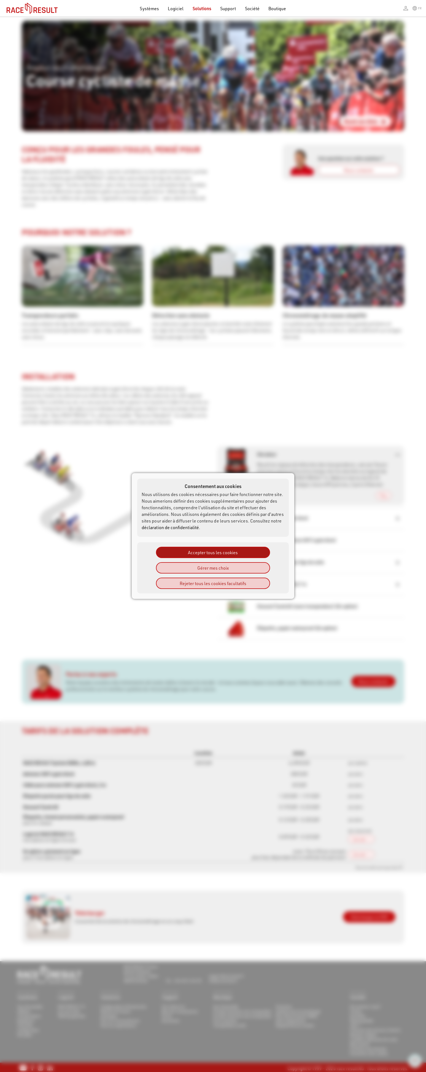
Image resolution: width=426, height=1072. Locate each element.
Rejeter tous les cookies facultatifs (213, 583)
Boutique (277, 8)
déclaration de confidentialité (170, 527)
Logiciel (176, 8)
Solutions (202, 8)
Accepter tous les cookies (213, 552)
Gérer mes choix (213, 568)
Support (228, 8)
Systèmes (149, 8)
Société (252, 8)
